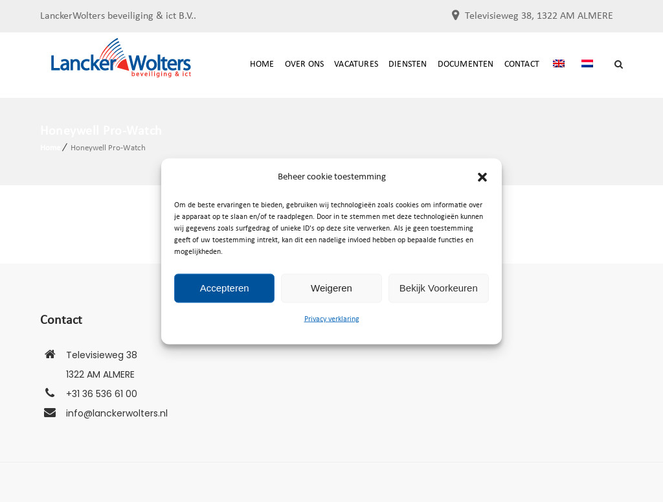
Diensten (407, 64)
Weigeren (331, 287)
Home (262, 64)
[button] (482, 176)
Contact (521, 64)
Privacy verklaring (331, 319)
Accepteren (224, 287)
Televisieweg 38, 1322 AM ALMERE (539, 16)
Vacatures (356, 64)
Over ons (304, 64)
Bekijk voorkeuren (438, 287)
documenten (466, 64)
